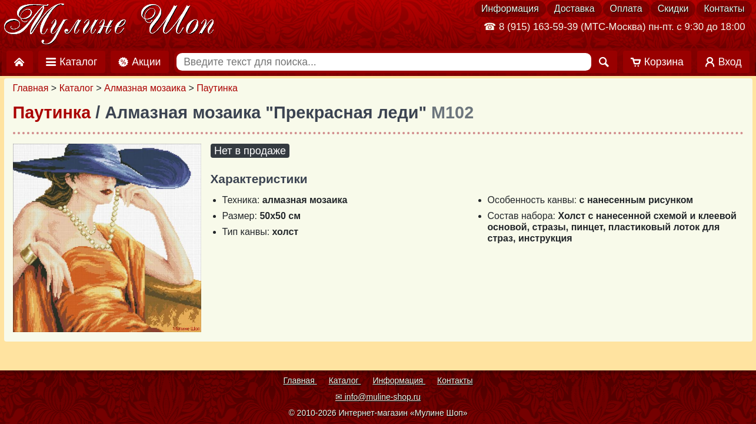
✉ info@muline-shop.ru (378, 397)
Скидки (673, 9)
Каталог (76, 88)
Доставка (574, 9)
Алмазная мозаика (145, 88)
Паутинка (217, 88)
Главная (31, 88)
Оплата (626, 9)
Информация (510, 9)
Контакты (724, 9)
